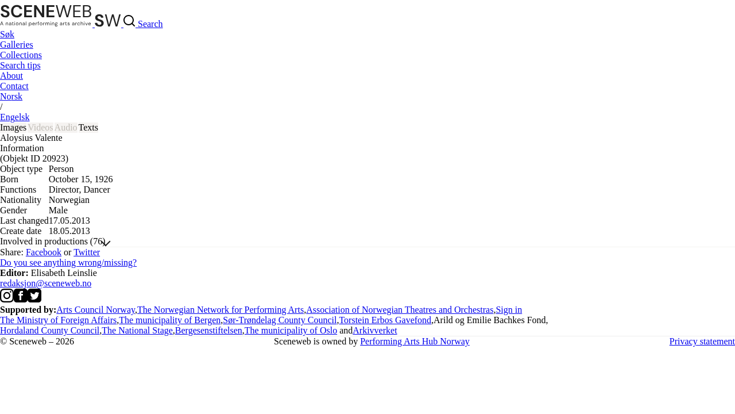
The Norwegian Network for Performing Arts (220, 310)
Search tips (20, 65)
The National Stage (137, 330)
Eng (15, 117)
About (11, 75)
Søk (7, 34)
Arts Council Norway (95, 310)
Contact (14, 86)
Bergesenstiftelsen (208, 330)
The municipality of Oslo (291, 330)
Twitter (87, 252)
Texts (88, 127)
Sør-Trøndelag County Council (279, 320)
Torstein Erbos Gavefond (385, 320)
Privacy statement (702, 341)
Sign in (509, 310)
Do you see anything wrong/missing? (68, 262)
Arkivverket (375, 330)
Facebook (43, 252)
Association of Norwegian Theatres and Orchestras (399, 310)
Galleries (16, 44)
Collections (21, 55)
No (11, 96)
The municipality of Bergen (169, 320)
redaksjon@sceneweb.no (45, 283)
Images (13, 127)
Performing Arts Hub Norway (415, 341)
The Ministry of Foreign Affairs (58, 320)
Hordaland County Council (49, 330)
